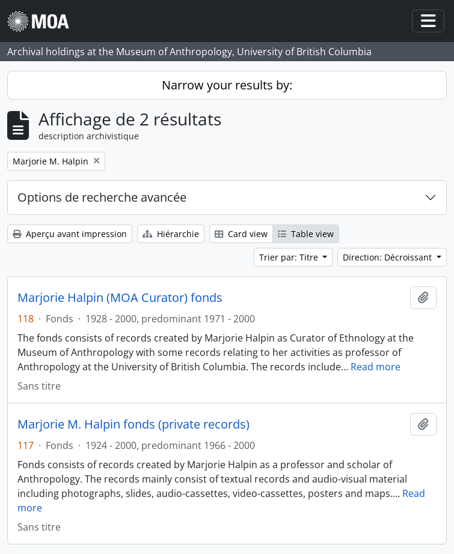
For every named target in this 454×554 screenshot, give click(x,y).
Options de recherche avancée (101, 197)
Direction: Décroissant (388, 257)
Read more (375, 366)
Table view (306, 233)
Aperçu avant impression (70, 233)
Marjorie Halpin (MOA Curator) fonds (119, 298)
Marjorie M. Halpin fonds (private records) (133, 424)
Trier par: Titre (290, 257)
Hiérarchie (171, 233)
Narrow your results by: (227, 85)
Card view (241, 233)
